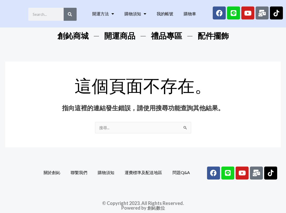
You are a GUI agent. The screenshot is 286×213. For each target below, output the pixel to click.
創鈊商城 (73, 35)
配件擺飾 (213, 35)
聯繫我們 (79, 172)
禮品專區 (166, 35)
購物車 (190, 13)
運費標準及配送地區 (143, 172)
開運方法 (103, 13)
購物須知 (135, 13)
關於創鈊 (52, 172)
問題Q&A (181, 172)
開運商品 (119, 35)
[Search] (70, 14)
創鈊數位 (156, 208)
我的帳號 (165, 13)
